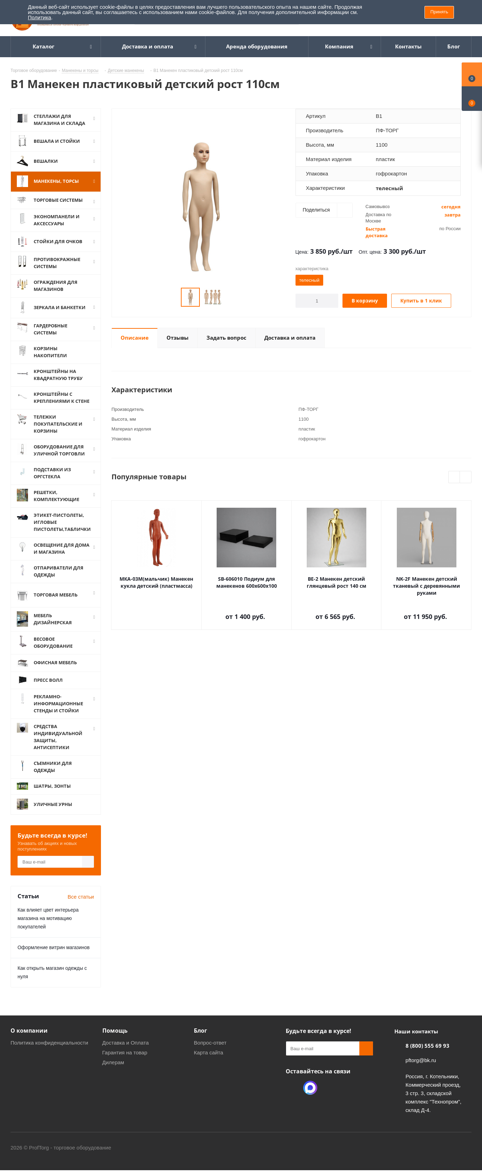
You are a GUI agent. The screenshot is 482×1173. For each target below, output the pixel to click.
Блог (200, 1030)
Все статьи (81, 897)
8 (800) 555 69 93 (427, 1045)
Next (465, 477)
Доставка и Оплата (125, 1043)
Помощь (115, 1030)
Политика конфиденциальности (49, 1043)
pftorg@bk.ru (421, 1060)
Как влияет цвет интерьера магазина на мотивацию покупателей (48, 918)
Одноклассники (293, 1088)
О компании (29, 1030)
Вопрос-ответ (210, 1043)
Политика (39, 17)
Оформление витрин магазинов (54, 947)
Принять (439, 11)
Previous (454, 477)
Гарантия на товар (124, 1052)
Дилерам (113, 1062)
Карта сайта (208, 1052)
